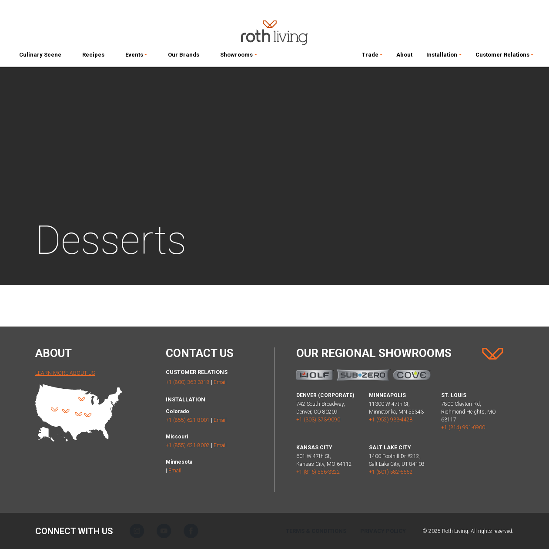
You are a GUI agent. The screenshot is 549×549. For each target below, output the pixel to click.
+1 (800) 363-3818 (188, 382)
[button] (136, 56)
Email (220, 382)
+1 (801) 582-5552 (391, 472)
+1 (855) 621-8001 (188, 420)
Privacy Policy (383, 531)
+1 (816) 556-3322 (318, 472)
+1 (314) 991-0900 (463, 427)
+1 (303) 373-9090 (318, 420)
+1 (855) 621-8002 (188, 445)
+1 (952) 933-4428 (391, 420)
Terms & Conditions (316, 531)
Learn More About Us (65, 373)
